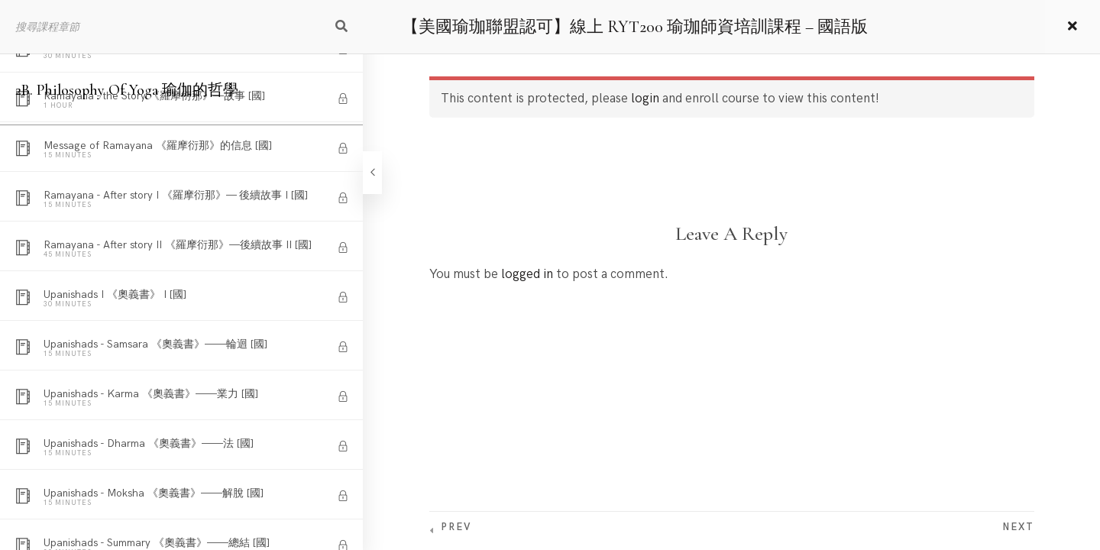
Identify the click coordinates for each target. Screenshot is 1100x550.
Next (1018, 527)
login (645, 98)
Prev (456, 527)
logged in (527, 274)
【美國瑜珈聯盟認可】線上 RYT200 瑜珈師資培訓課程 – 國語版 (635, 27)
